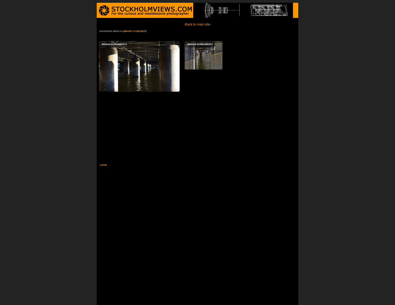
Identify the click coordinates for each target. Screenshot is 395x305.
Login (103, 165)
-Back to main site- (197, 24)
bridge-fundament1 (203, 55)
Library (127, 31)
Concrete (140, 31)
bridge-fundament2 (139, 66)
